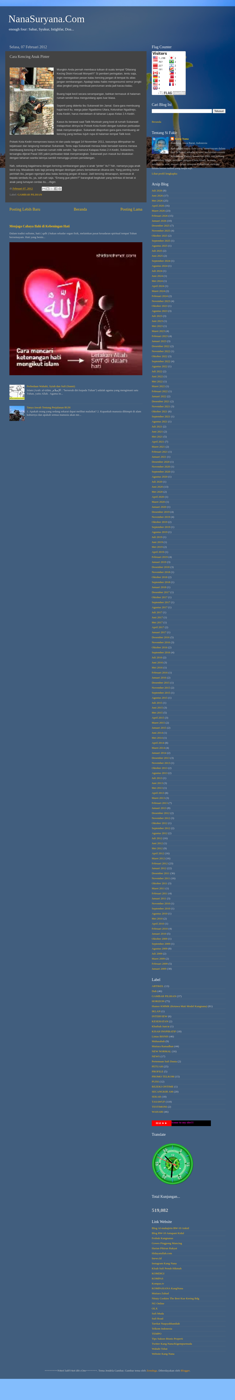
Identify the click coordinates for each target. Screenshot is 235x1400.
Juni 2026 (157, 195)
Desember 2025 (161, 225)
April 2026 (158, 205)
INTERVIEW (159, 1016)
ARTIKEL (158, 986)
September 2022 (161, 361)
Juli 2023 (157, 316)
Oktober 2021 (159, 411)
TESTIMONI (159, 1106)
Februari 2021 (160, 451)
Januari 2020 (159, 506)
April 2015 (158, 717)
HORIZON (158, 1001)
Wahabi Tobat (159, 1348)
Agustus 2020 (159, 476)
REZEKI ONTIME (163, 1086)
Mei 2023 (157, 326)
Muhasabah (158, 1041)
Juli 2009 (157, 953)
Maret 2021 (158, 446)
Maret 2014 (158, 747)
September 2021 (161, 416)
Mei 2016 (157, 667)
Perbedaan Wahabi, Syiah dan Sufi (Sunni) (51, 386)
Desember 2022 (161, 346)
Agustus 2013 (159, 773)
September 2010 (161, 908)
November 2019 (161, 516)
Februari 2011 (160, 893)
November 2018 (161, 572)
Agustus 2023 (159, 311)
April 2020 (158, 496)
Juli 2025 (157, 250)
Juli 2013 (157, 778)
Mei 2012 (157, 848)
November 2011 (161, 878)
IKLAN (156, 1011)
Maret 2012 (158, 858)
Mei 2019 (157, 546)
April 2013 (158, 792)
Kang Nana (182, 138)
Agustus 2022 (159, 366)
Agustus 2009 (159, 948)
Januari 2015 (159, 727)
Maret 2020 (158, 501)
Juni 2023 (157, 321)
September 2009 (161, 943)
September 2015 (161, 692)
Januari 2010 (159, 933)
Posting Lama (131, 209)
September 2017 (161, 602)
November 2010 (161, 903)
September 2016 (161, 652)
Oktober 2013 (159, 768)
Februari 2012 (160, 863)
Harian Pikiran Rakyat (164, 1248)
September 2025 (161, 240)
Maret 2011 (158, 888)
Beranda (80, 209)
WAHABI (157, 1111)
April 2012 (158, 853)
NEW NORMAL (161, 1051)
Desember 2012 (161, 813)
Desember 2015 (161, 682)
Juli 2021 (157, 426)
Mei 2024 (157, 281)
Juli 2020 (157, 481)
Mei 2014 (157, 737)
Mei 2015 (157, 712)
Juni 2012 (157, 843)
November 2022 (161, 351)
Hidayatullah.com (162, 1253)
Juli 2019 (157, 537)
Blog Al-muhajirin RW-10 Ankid (170, 1228)
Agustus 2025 (159, 245)
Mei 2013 (157, 787)
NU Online (158, 1303)
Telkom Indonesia (162, 1328)
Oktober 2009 (159, 938)
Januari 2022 (159, 396)
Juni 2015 (157, 707)
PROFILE (157, 1071)
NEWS (156, 1056)
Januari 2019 (159, 562)
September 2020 (161, 471)
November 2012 (161, 818)
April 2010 (158, 923)
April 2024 (158, 286)
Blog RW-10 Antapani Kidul (168, 1233)
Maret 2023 (158, 331)
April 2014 (158, 742)
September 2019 (161, 527)
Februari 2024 (160, 296)
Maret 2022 (158, 386)
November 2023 (161, 301)
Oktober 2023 (159, 305)
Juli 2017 (157, 612)
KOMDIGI (158, 1273)
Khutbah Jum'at (161, 1026)
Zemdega (152, 1370)
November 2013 (161, 762)
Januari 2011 (159, 898)
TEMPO (156, 1333)
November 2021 (161, 406)
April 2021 (158, 441)
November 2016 (161, 642)
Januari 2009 (159, 968)
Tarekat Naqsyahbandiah (166, 1323)
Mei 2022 (157, 381)
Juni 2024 (157, 275)
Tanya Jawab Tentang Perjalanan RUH (48, 407)
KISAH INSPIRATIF (164, 1031)
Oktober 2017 (159, 597)
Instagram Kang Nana (164, 1263)
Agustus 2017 (159, 607)
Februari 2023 (160, 336)
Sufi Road (157, 1318)
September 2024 (161, 260)
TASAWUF (158, 1101)
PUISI (155, 1081)
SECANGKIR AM (162, 1091)
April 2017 (158, 627)
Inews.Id (157, 1258)
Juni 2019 (157, 542)
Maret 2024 (158, 291)
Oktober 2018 (159, 577)
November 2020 (161, 466)
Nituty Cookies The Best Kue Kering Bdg (175, 1298)
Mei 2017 (157, 622)
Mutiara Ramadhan (163, 1046)
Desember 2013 (161, 757)
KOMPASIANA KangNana (167, 1288)
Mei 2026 (157, 200)
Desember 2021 (161, 401)
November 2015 (161, 687)
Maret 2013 (158, 798)
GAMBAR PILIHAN (30, 194)
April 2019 (158, 551)
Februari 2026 (160, 215)
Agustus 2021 (159, 421)
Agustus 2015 (159, 697)
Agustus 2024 (159, 265)
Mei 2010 (157, 918)
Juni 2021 (157, 431)
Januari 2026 (159, 220)
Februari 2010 (160, 928)
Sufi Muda (158, 1313)
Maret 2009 (158, 958)
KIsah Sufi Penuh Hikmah (167, 1268)
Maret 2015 (158, 722)
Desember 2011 (161, 873)
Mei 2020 (157, 491)
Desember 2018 (161, 567)
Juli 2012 (157, 838)
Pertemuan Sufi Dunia (164, 1061)
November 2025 (161, 230)
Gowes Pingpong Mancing (167, 1243)
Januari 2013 (159, 808)
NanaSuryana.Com (46, 18)
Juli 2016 (157, 657)
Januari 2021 (159, 456)
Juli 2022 (157, 371)
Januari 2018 (159, 587)
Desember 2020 (161, 461)
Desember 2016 (161, 637)
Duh (154, 991)
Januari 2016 (159, 677)
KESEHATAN (160, 1021)
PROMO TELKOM (163, 1076)
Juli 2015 (157, 702)
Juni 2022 (157, 376)
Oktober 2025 (159, 235)
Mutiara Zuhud (160, 1293)
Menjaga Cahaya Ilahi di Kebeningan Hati (39, 226)
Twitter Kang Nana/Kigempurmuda (172, 1343)
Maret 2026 (158, 210)
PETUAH (157, 1066)
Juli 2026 (157, 190)
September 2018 (161, 582)
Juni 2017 (157, 617)
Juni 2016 (157, 662)
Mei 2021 (157, 436)
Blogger (185, 1370)
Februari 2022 (160, 391)
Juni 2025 (157, 255)
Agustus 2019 (159, 532)
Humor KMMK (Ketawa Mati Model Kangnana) (179, 1006)
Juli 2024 (157, 270)
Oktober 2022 (159, 356)
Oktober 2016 (159, 647)
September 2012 (161, 828)
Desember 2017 (161, 592)
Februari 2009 (160, 963)
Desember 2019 (161, 511)
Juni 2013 (157, 783)
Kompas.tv (158, 1283)
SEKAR (156, 1096)
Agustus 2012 (159, 833)
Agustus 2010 (159, 913)
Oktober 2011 (159, 883)
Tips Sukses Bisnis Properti (167, 1338)
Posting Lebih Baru (24, 209)
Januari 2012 (159, 868)
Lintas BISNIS (160, 1036)
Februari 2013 (160, 803)
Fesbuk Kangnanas (162, 1238)
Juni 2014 (157, 732)
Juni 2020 (157, 486)
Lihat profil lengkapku (164, 173)
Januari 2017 (159, 632)
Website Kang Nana (163, 1353)
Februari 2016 (160, 672)
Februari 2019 (160, 557)
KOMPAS (157, 1278)
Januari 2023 (159, 341)
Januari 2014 (159, 752)
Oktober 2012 (159, 823)
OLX (155, 1308)
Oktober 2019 (159, 522)
